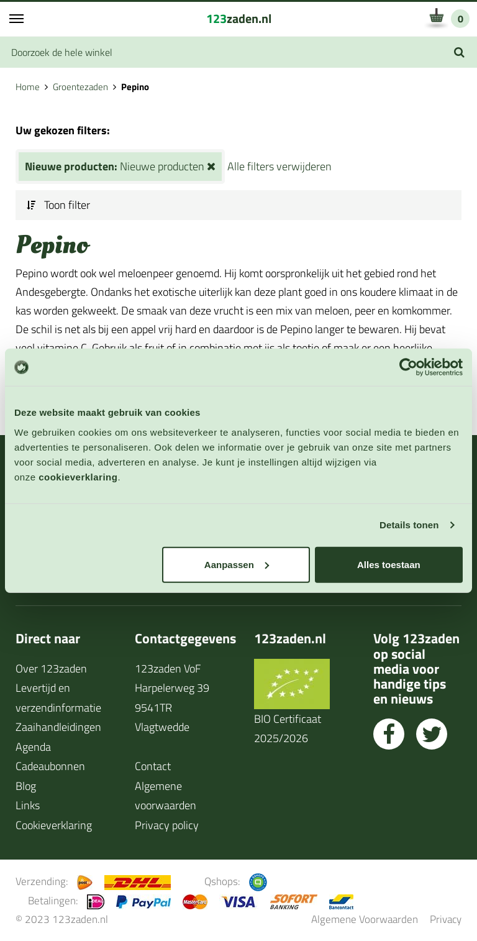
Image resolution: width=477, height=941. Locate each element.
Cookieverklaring (54, 825)
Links (28, 805)
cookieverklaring (78, 476)
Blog (26, 786)
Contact (153, 766)
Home (28, 87)
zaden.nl (238, 18)
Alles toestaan (388, 564)
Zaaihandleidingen (58, 726)
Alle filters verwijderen (279, 166)
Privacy (445, 919)
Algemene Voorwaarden (364, 919)
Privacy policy (167, 825)
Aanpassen (236, 564)
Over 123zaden (51, 668)
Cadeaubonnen (50, 766)
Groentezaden (80, 87)
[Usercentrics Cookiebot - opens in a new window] (408, 367)
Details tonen (408, 525)
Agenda (33, 746)
